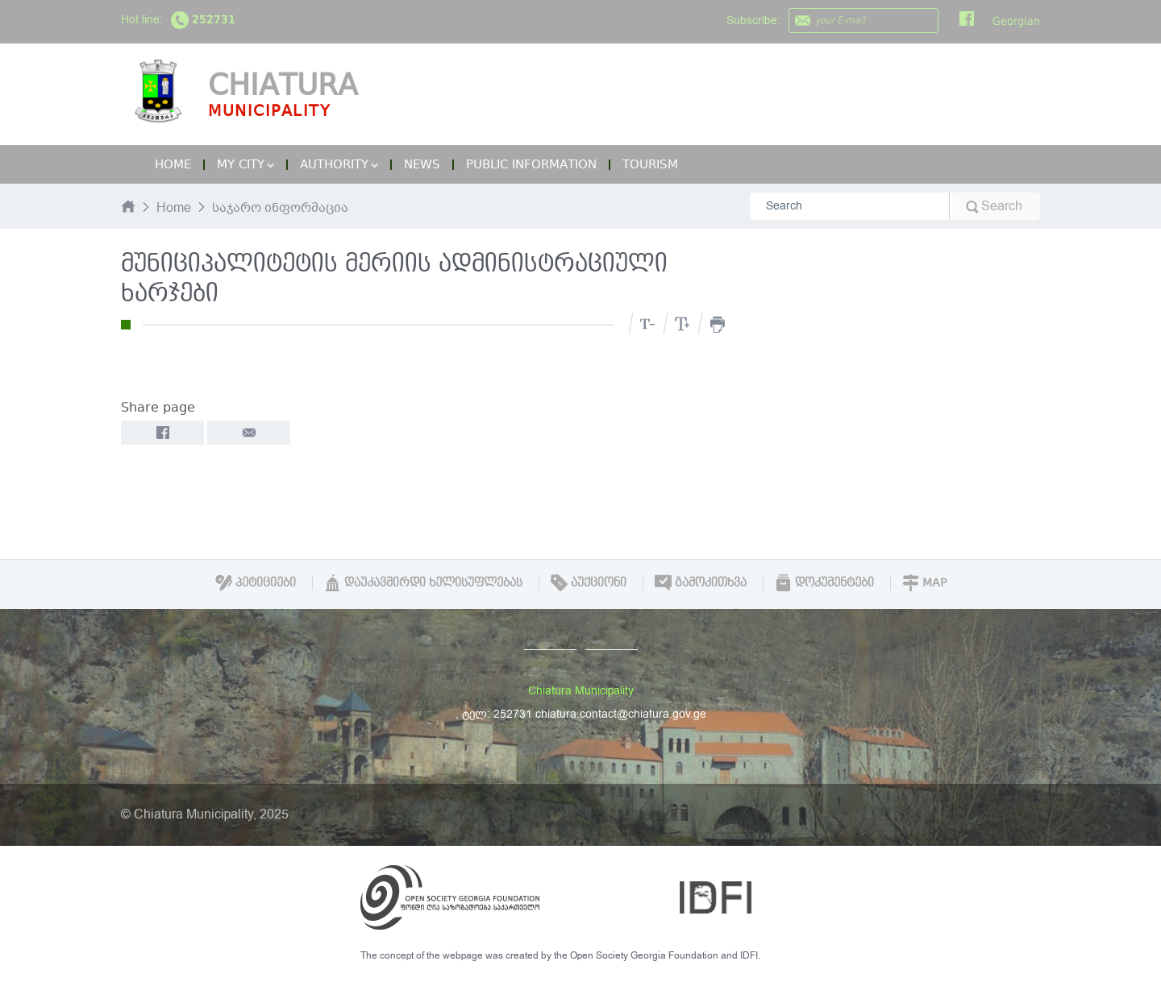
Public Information (531, 164)
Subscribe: (753, 20)
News (422, 164)
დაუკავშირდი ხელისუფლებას (423, 582)
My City (245, 164)
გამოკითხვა (701, 582)
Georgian (1016, 21)
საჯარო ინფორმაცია (280, 208)
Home (173, 164)
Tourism (650, 164)
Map (924, 582)
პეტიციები (255, 582)
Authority (339, 164)
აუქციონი (588, 582)
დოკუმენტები (824, 582)
